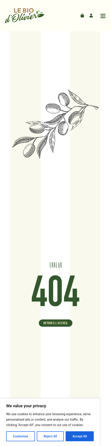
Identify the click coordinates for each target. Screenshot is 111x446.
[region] (50, 422)
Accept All (79, 436)
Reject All (50, 436)
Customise (20, 436)
